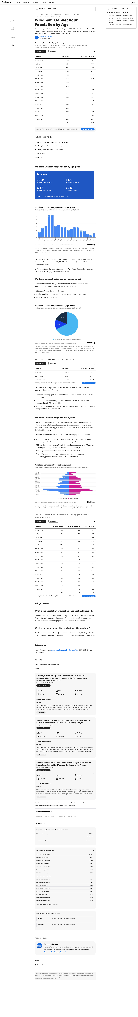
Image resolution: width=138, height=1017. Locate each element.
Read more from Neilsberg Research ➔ (56, 952)
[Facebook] (36, 965)
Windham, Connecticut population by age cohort (51, 146)
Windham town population (43, 854)
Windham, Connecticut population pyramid (49, 150)
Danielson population (42, 885)
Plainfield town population (43, 860)
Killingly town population (42, 857)
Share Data (53, 51)
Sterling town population (43, 888)
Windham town (58, 14)
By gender (72, 918)
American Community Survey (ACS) (65, 650)
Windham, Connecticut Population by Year (120, 24)
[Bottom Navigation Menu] (92, 830)
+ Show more (41, 712)
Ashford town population (43, 882)
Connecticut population (42, 837)
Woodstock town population (44, 873)
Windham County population (44, 834)
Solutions (36, 2)
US (42, 14)
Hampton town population (43, 894)
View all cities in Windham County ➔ (47, 904)
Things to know (40, 153)
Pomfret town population (43, 879)
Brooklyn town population (43, 869)
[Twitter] (38, 965)
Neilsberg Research (46, 36)
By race (60, 918)
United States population (43, 840)
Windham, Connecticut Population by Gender (121, 18)
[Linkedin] (41, 965)
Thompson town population (43, 866)
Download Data (40, 51)
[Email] (43, 965)
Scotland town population (43, 900)
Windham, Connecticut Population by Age (120, 15)
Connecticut (48, 14)
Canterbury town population (43, 876)
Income (40, 918)
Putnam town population (42, 863)
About (44, 2)
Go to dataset (43, 686)
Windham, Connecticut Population (67, 816)
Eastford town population (43, 897)
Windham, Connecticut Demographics (45, 816)
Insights (37, 14)
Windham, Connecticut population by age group (51, 142)
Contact (51, 2)
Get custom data (88, 129)
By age (66, 918)
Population (41, 924)
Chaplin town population (42, 891)
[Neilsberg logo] (6, 2)
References (38, 157)
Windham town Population (71, 14)
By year (54, 918)
